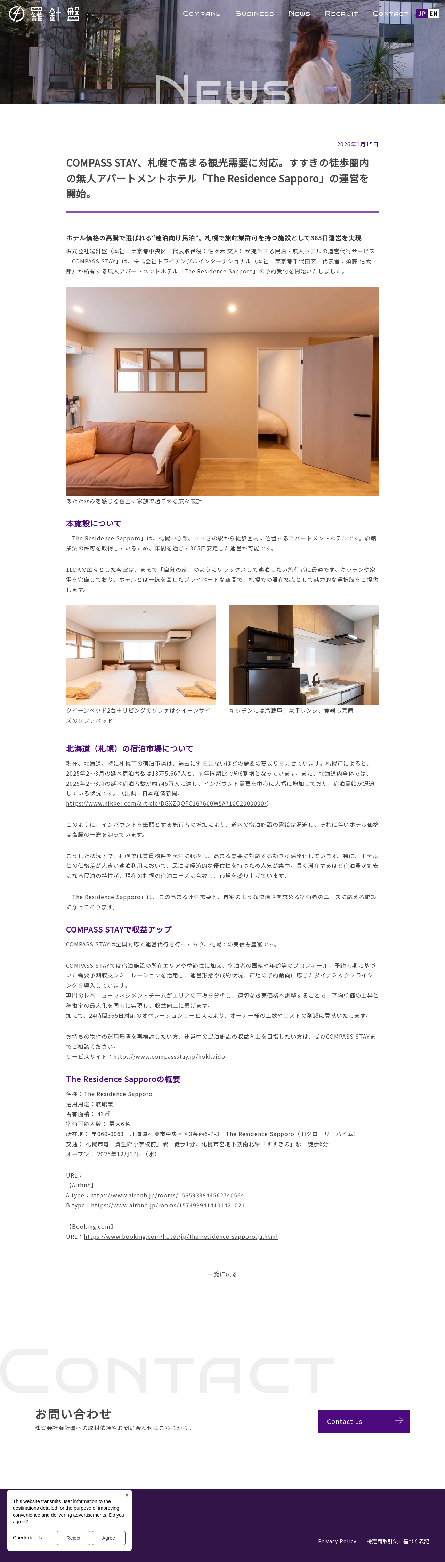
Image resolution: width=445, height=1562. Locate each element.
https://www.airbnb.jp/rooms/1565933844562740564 (167, 1195)
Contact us (351, 1421)
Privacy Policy (337, 1541)
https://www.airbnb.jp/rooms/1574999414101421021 (168, 1205)
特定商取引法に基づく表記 (398, 1541)
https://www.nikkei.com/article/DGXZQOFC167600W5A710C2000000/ (166, 803)
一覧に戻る (222, 1274)
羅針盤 (62, 13)
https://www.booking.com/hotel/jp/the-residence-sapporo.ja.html (181, 1236)
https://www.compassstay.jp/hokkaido (169, 1056)
